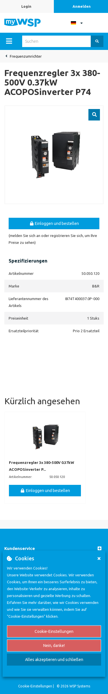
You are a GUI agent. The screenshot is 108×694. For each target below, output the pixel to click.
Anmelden (82, 6)
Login (26, 6)
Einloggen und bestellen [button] (54, 223)
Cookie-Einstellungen (54, 631)
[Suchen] (97, 41)
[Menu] (9, 41)
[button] (54, 549)
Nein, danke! (54, 645)
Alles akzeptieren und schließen (54, 659)
